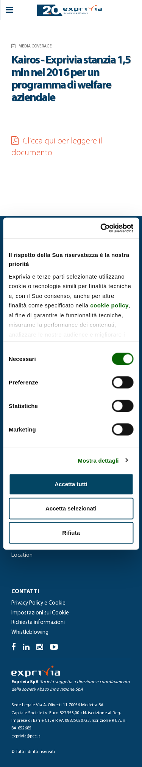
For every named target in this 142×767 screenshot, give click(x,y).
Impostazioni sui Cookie (40, 613)
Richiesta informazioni (38, 622)
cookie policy (109, 305)
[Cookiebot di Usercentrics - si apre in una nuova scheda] (101, 228)
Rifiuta (71, 532)
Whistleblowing (29, 632)
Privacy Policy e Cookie (38, 603)
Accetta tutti (71, 484)
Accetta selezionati (71, 508)
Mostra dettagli (98, 460)
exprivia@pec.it (25, 736)
